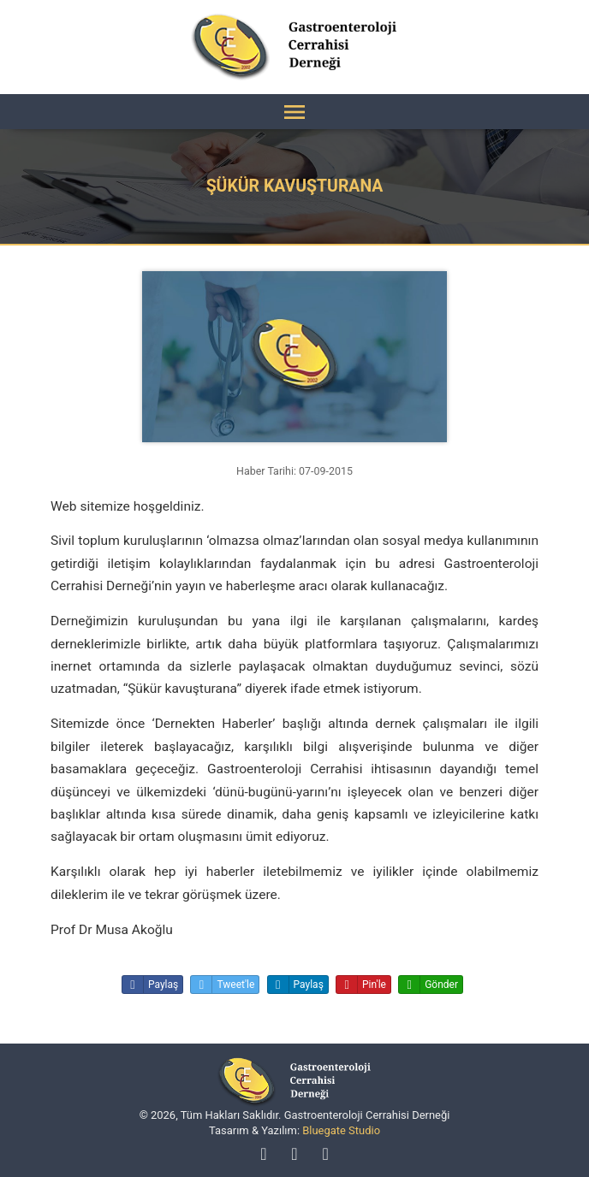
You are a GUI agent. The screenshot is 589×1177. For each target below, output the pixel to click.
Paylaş (150, 984)
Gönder (428, 984)
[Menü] (294, 111)
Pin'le (361, 984)
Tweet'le (222, 984)
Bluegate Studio (341, 1130)
